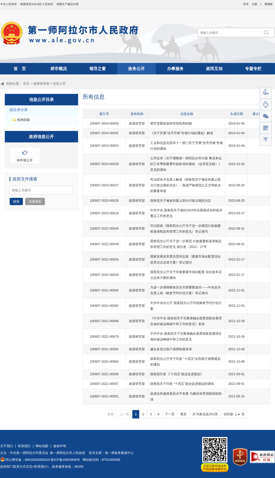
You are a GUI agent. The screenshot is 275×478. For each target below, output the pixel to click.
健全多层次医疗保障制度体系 (171, 349)
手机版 (265, 128)
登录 (246, 4)
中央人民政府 (8, 4)
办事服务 (175, 68)
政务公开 (136, 68)
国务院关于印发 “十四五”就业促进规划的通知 (182, 384)
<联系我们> (40, 466)
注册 (254, 4)
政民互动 (214, 68)
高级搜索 (35, 201)
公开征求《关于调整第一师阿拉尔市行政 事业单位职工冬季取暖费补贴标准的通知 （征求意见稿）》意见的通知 (186, 163)
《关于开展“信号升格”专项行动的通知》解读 (181, 133)
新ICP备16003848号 (65, 460)
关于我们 (6, 446)
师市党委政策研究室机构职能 (171, 123)
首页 (26, 83)
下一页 (169, 414)
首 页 (20, 68)
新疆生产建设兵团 (68, 4)
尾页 (183, 414)
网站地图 (41, 446)
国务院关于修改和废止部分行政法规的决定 (180, 200)
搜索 (16, 201)
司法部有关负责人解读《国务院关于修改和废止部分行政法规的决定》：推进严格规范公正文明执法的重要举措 (185, 185)
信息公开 (59, 83)
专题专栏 (253, 68)
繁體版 (268, 4)
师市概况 (58, 68)
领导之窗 (97, 68)
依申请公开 (25, 154)
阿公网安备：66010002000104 (27, 460)
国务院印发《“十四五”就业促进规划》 (177, 374)
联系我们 (24, 446)
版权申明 (59, 446)
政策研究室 (41, 83)
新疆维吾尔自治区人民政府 (36, 4)
